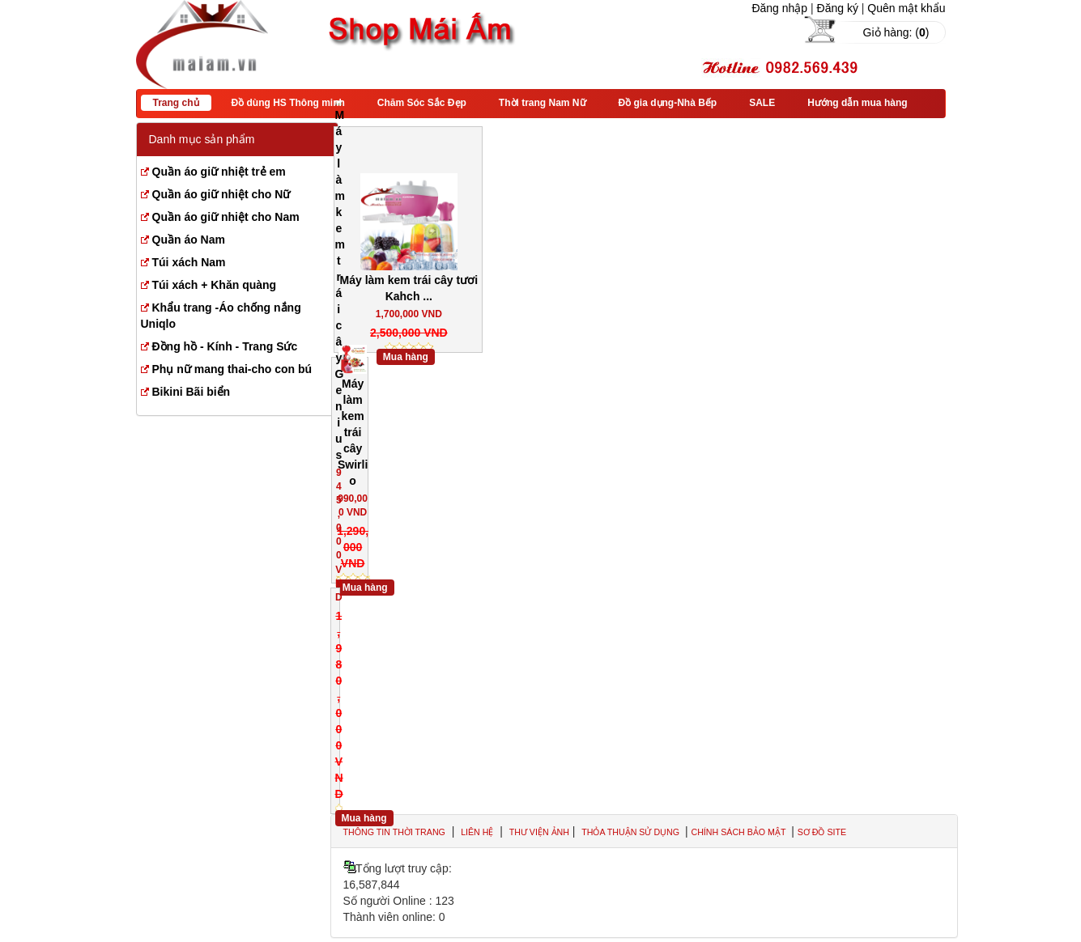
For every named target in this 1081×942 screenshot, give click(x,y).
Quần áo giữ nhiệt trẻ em (219, 171)
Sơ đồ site (822, 832)
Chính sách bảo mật (739, 832)
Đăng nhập (779, 8)
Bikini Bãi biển (191, 391)
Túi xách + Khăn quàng (214, 284)
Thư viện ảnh (539, 832)
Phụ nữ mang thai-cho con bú (232, 369)
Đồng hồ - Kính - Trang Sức (225, 346)
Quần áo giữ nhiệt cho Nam (226, 216)
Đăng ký (837, 8)
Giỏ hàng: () (896, 32)
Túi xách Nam (189, 262)
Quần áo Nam (188, 239)
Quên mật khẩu (906, 8)
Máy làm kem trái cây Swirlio (353, 432)
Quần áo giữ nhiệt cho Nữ (221, 194)
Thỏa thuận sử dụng (631, 832)
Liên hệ (477, 832)
